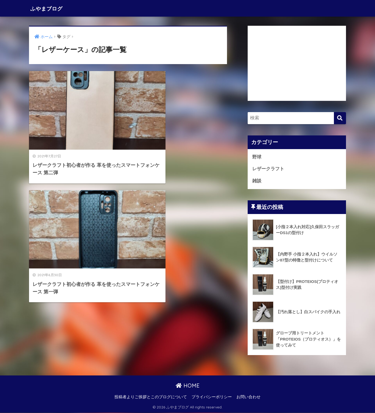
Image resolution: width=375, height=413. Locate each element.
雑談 (256, 180)
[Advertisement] (297, 63)
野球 (256, 157)
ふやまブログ (50, 8)
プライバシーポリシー (212, 397)
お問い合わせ (248, 397)
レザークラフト (268, 169)
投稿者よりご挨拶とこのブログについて (150, 397)
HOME (188, 385)
